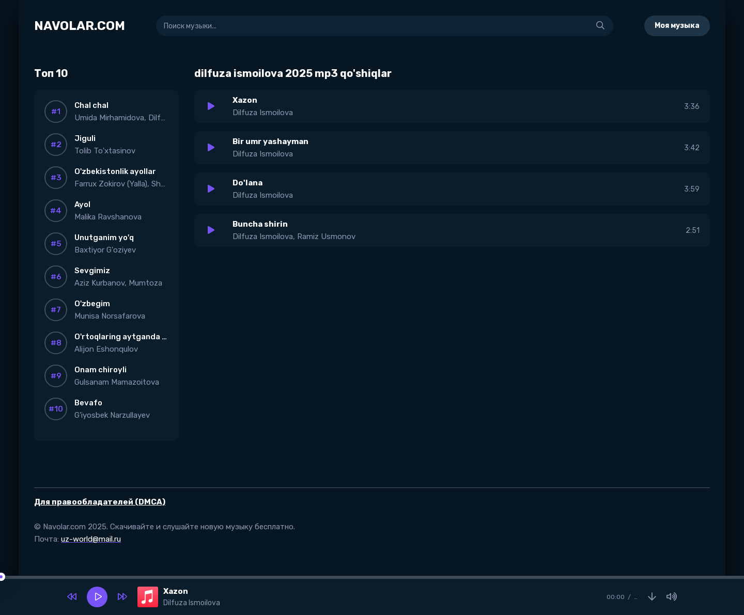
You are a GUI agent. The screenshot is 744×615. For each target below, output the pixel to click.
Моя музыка (677, 25)
